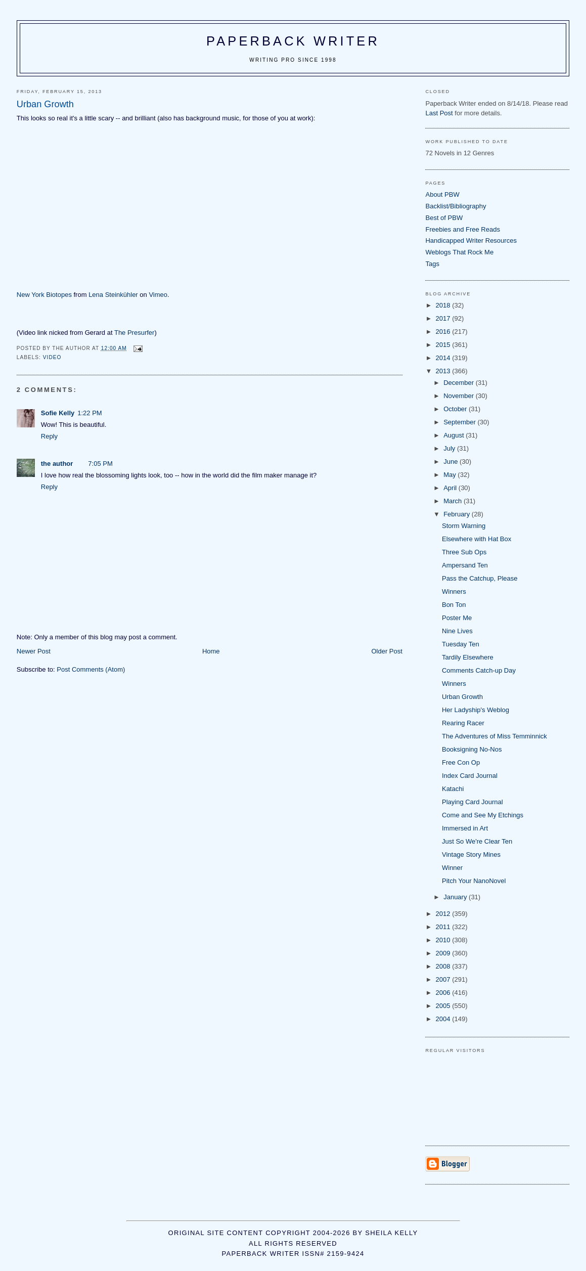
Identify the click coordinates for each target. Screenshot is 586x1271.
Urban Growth (462, 696)
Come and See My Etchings (482, 815)
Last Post (439, 113)
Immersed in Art (465, 828)
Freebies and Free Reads (462, 229)
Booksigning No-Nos (472, 749)
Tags (432, 264)
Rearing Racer (463, 723)
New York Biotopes (44, 294)
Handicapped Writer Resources (470, 240)
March (453, 501)
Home (211, 651)
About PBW (442, 194)
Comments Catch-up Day (479, 670)
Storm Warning (463, 526)
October (456, 409)
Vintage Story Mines (471, 854)
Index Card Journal (470, 775)
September (460, 422)
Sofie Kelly (57, 413)
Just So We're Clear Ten (477, 841)
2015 (444, 344)
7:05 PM (100, 463)
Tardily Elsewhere (467, 657)
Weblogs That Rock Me (459, 252)
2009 (444, 953)
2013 (444, 371)
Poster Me (457, 618)
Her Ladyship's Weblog (475, 710)
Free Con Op (461, 762)
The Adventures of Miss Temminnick (494, 736)
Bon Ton (454, 604)
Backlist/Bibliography (455, 206)
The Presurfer (134, 332)
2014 (444, 358)
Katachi (453, 789)
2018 (444, 305)
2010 (444, 940)
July (450, 448)
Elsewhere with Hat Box (476, 539)
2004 (444, 1019)
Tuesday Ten (460, 644)
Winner (452, 867)
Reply (49, 436)
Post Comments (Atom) (91, 669)
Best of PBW (444, 218)
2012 (444, 913)
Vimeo (158, 294)
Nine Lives (457, 631)
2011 (444, 927)
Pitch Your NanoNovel (474, 881)
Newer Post (34, 651)
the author (57, 463)
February (457, 514)
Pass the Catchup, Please (480, 578)
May (450, 474)
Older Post (386, 651)
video (52, 357)
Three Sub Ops (464, 552)
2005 (444, 1006)
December (459, 382)
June (451, 461)
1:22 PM (89, 413)
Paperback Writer (293, 41)
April (451, 488)
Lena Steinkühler (113, 294)
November (459, 396)
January (456, 897)
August (454, 435)
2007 (444, 979)
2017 (444, 318)
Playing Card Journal (472, 802)
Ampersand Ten (465, 565)
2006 (444, 992)
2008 (444, 966)
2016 (444, 331)
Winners (454, 591)
